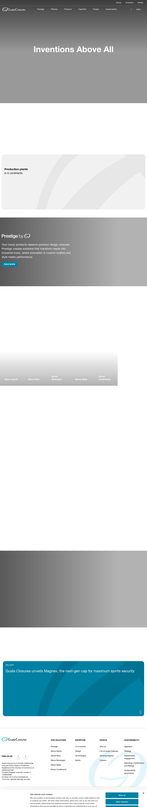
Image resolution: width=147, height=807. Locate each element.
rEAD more (9, 264)
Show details (120, 802)
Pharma (54, 9)
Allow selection (122, 786)
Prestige (40, 9)
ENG (138, 10)
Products (68, 9)
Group (118, 3)
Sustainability (111, 9)
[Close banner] (143, 777)
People (96, 9)
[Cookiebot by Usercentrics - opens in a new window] (15, 802)
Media (140, 3)
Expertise (82, 9)
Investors (129, 3)
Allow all (122, 779)
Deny (122, 792)
